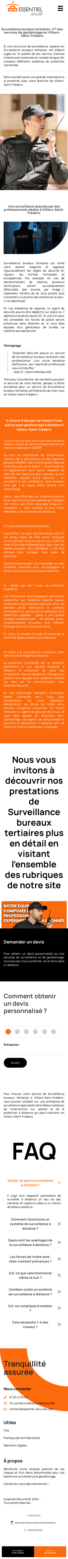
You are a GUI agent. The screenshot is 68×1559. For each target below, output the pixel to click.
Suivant (15, 1062)
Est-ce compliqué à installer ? (30, 1308)
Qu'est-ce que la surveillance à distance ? (30, 1182)
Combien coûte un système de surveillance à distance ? (30, 1291)
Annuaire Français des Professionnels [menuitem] (35, 1522)
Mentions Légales (15, 1445)
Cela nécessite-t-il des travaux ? (30, 1324)
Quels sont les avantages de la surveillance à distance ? (30, 1242)
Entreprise (12, 1045)
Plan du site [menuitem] (34, 1515)
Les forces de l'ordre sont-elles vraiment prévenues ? (30, 1258)
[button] (34, 1183)
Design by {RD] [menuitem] (35, 1530)
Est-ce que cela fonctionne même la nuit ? (30, 1275)
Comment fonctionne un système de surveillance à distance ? (30, 1224)
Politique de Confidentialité (22, 1438)
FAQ (6, 1430)
